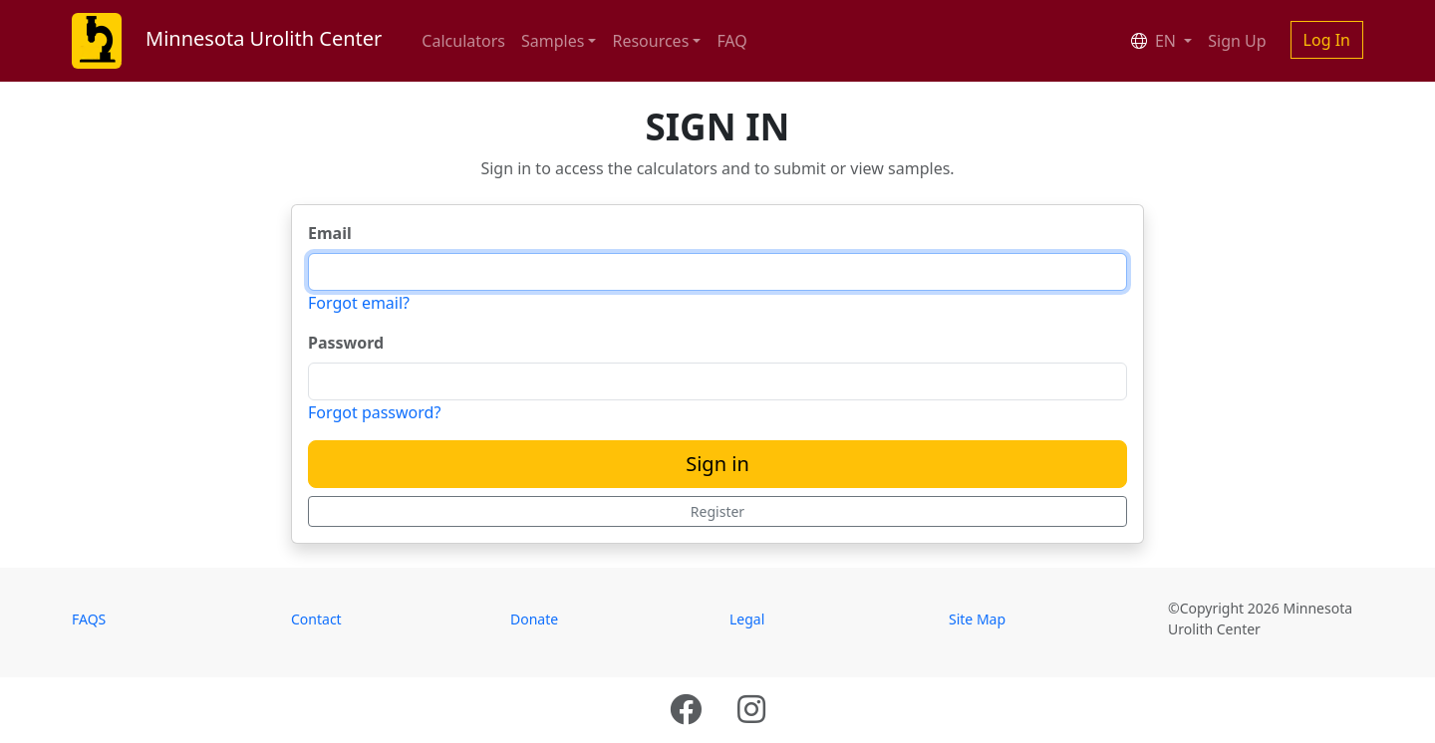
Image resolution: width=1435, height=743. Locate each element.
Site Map (977, 619)
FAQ (731, 41)
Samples (552, 41)
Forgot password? (374, 412)
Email (330, 233)
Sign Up (1237, 41)
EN (1155, 41)
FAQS (89, 619)
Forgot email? (359, 303)
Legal (746, 619)
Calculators (463, 41)
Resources (650, 41)
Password (346, 343)
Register (717, 511)
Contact (316, 619)
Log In (1326, 40)
